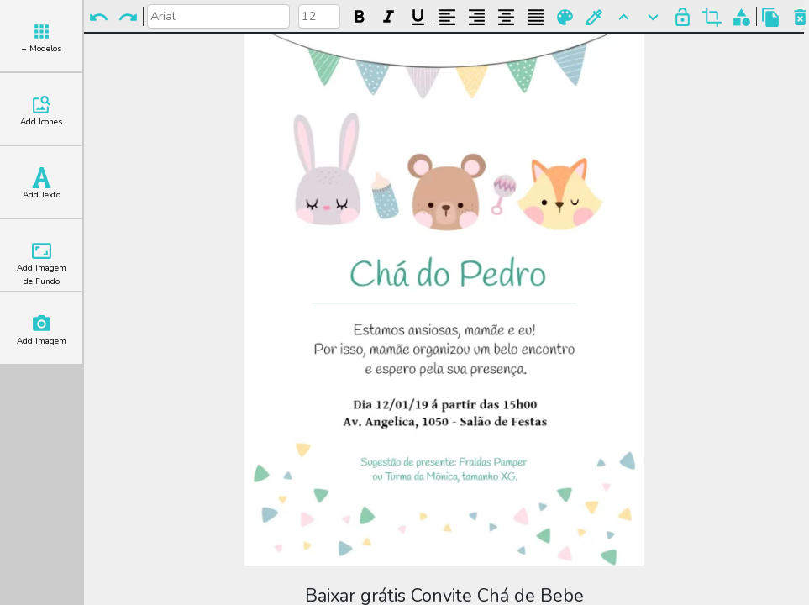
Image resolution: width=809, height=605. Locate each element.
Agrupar (741, 17)
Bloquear (682, 17)
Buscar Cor (594, 17)
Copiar (770, 17)
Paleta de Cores (565, 17)
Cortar (712, 17)
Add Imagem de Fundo (41, 263)
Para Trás (653, 17)
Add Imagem (41, 330)
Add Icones (41, 111)
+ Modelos (41, 38)
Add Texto (41, 184)
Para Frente (623, 17)
